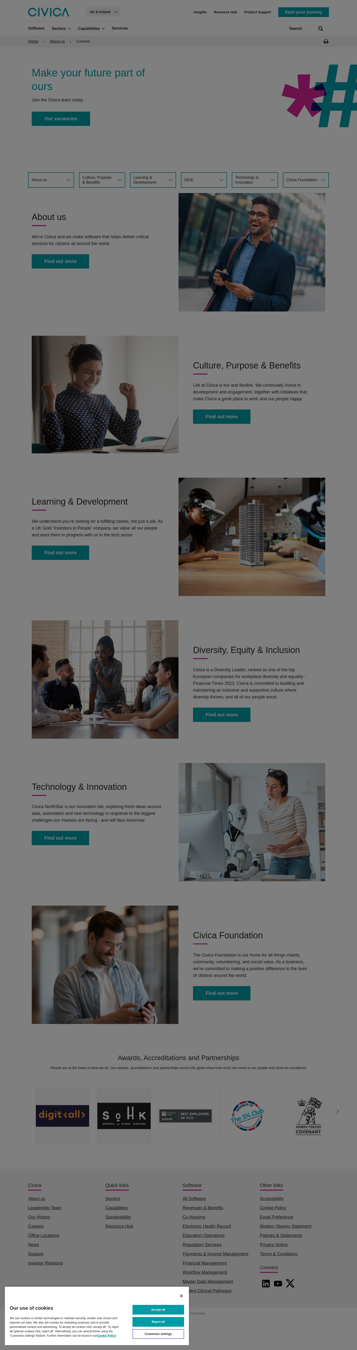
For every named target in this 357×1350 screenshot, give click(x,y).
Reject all (158, 1322)
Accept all (158, 1309)
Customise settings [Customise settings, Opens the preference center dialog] (158, 1334)
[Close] (181, 1296)
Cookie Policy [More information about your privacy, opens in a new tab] (106, 1335)
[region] (97, 1315)
